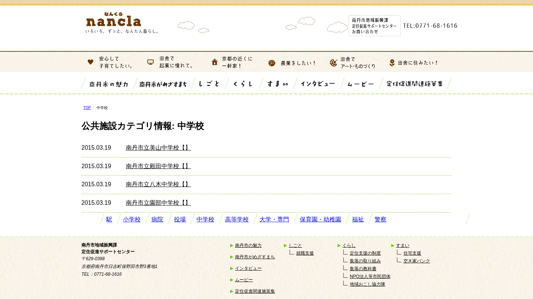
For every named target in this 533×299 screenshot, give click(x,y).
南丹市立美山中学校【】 (158, 148)
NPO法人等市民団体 (370, 276)
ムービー (244, 279)
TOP (87, 108)
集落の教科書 (363, 268)
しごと (295, 245)
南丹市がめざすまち (255, 256)
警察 (380, 219)
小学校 (132, 219)
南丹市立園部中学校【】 (158, 203)
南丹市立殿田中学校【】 (158, 166)
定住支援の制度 (365, 253)
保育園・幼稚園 (320, 219)
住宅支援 (412, 253)
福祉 (358, 219)
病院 (157, 219)
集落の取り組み (365, 261)
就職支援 (305, 253)
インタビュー (248, 268)
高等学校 (237, 219)
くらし (349, 245)
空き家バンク (416, 261)
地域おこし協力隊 (367, 284)
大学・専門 (274, 219)
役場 (180, 219)
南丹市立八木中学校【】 (158, 184)
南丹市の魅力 (248, 245)
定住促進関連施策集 (255, 291)
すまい (402, 245)
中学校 (205, 219)
